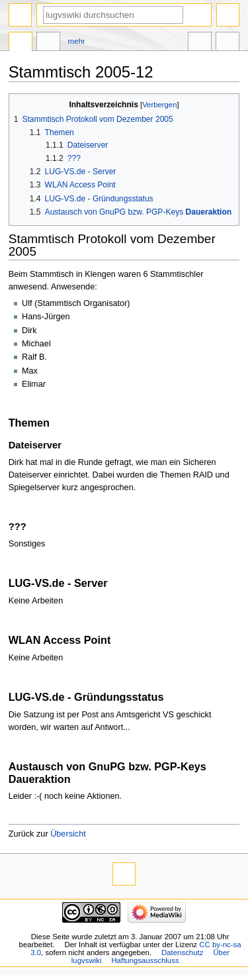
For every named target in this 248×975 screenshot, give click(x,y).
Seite (20, 43)
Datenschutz (182, 952)
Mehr (76, 41)
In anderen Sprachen (199, 43)
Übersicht (68, 834)
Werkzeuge (227, 43)
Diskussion (48, 43)
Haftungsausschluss (145, 960)
